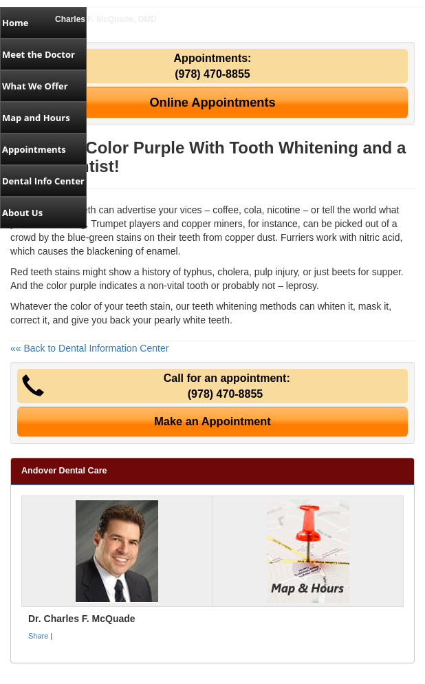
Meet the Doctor (38, 54)
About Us (22, 212)
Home (15, 23)
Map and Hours (36, 117)
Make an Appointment (212, 421)
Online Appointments (212, 102)
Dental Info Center (43, 181)
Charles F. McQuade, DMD (106, 19)
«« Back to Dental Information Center (89, 348)
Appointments (34, 149)
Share (38, 636)
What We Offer (35, 86)
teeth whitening (225, 306)
